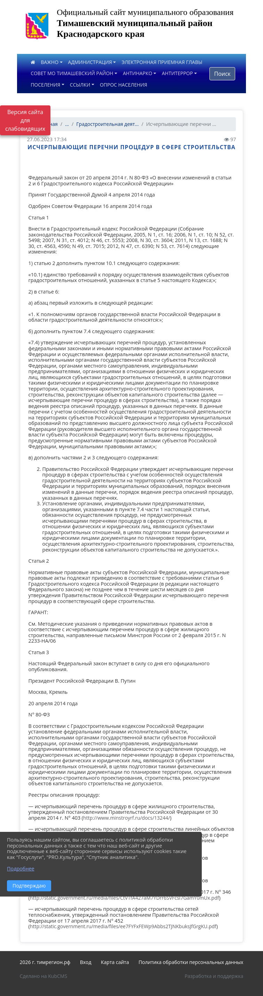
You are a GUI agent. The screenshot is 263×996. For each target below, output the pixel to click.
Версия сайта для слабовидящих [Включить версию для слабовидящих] (25, 120)
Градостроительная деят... (107, 124)
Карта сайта (115, 962)
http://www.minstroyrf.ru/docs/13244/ (126, 817)
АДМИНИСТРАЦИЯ (90, 62)
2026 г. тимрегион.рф (45, 962)
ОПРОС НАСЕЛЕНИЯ (123, 84)
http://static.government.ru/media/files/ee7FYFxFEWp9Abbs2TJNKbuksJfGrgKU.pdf (123, 926)
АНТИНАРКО (137, 73)
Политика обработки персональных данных (190, 962)
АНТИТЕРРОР (177, 73)
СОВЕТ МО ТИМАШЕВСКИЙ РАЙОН (72, 73)
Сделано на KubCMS (43, 976)
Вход (85, 962)
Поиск (222, 74)
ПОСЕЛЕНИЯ (45, 84)
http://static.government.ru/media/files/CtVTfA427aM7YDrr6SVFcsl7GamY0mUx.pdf (124, 897)
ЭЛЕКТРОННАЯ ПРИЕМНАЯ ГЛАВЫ (161, 62)
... (67, 124)
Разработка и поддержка (214, 976)
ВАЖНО (49, 62)
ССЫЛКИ (80, 84)
